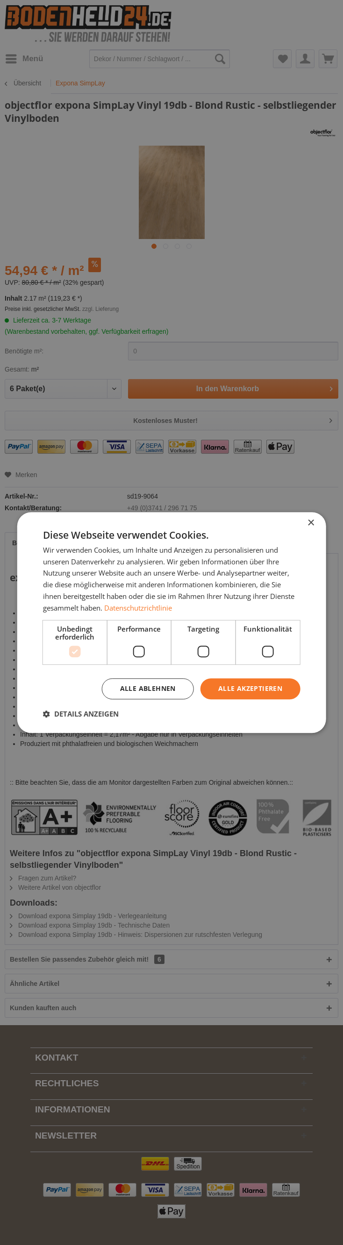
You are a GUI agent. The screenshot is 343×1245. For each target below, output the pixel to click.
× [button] (310, 523)
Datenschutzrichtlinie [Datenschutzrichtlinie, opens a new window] (138, 607)
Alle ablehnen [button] (148, 688)
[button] (81, 714)
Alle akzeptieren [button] (250, 688)
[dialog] (171, 622)
